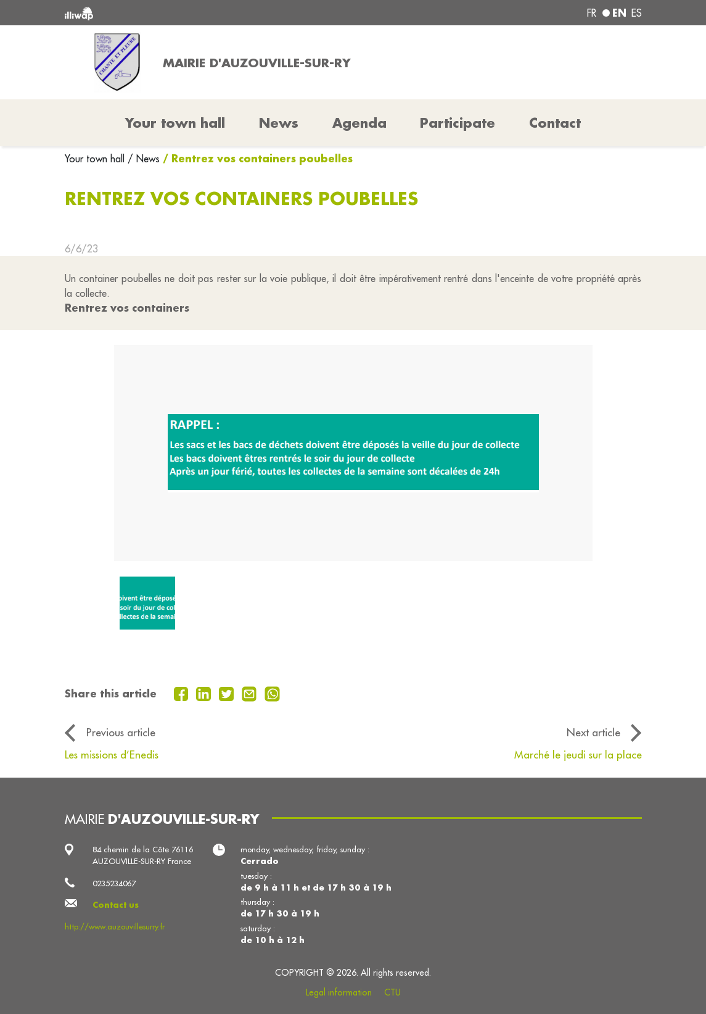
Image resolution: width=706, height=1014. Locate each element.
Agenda (359, 122)
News (278, 122)
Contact (555, 122)
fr (591, 13)
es (636, 13)
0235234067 (114, 883)
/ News (144, 158)
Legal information (339, 992)
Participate (457, 122)
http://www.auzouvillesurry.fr (115, 926)
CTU (392, 992)
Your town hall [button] (175, 122)
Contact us (115, 905)
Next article (593, 732)
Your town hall (96, 158)
